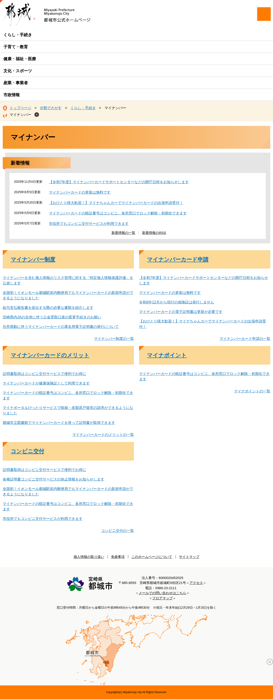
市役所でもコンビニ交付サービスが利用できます (89, 224)
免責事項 (118, 557)
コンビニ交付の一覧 (117, 531)
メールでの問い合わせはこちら (162, 593)
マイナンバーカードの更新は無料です (80, 192)
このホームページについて (151, 557)
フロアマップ (162, 598)
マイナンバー (20, 115)
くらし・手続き (17, 35)
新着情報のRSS (154, 233)
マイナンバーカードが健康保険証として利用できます (46, 383)
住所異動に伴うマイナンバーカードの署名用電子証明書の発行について (61, 327)
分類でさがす (51, 108)
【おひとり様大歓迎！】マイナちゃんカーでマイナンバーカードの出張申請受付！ (116, 203)
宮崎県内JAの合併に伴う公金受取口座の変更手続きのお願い (52, 317)
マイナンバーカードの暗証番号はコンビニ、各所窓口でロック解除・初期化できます (118, 213)
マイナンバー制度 (33, 259)
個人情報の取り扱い (89, 557)
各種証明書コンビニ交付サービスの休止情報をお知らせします (53, 479)
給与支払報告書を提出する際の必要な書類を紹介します (48, 308)
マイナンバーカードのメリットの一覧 (103, 435)
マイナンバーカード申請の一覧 (245, 339)
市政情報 (11, 95)
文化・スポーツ (17, 71)
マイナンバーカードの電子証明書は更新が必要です (180, 312)
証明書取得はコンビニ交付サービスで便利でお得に (44, 374)
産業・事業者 (15, 83)
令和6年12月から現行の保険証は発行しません (176, 302)
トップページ (20, 108)
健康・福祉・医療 (19, 59)
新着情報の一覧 (123, 233)
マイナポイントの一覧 (252, 391)
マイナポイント (167, 355)
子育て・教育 (15, 47)
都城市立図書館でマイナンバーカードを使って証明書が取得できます (59, 423)
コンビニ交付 (27, 451)
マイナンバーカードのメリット (50, 355)
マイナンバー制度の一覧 (114, 339)
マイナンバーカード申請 (177, 259)
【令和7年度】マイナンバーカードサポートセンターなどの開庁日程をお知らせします (119, 182)
